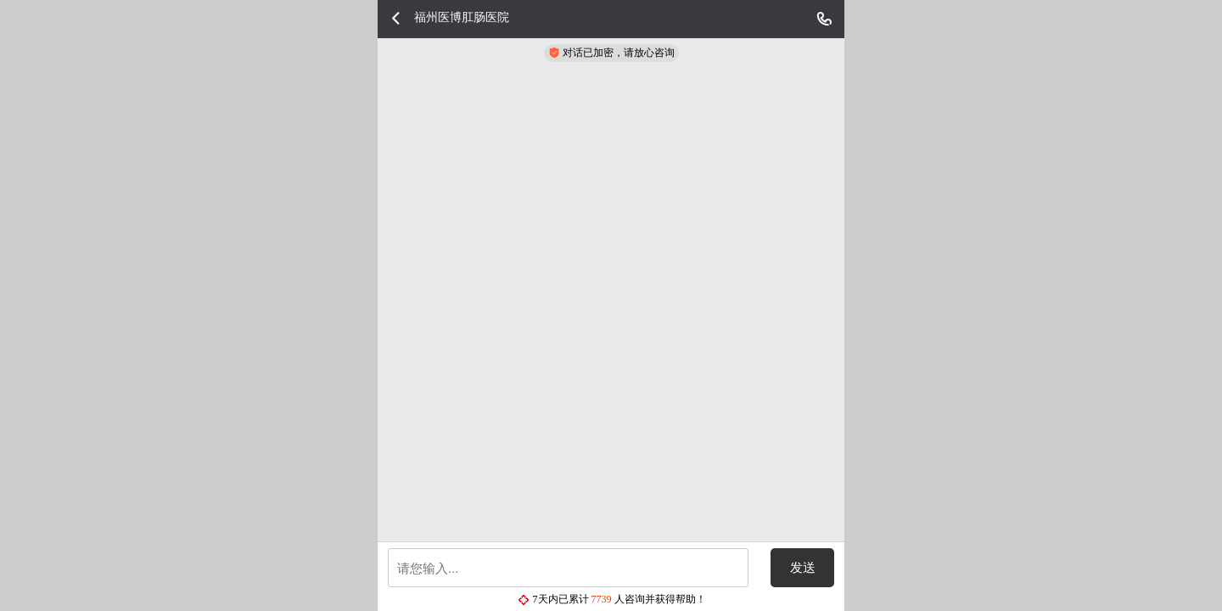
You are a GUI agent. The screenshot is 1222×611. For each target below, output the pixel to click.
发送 (803, 568)
